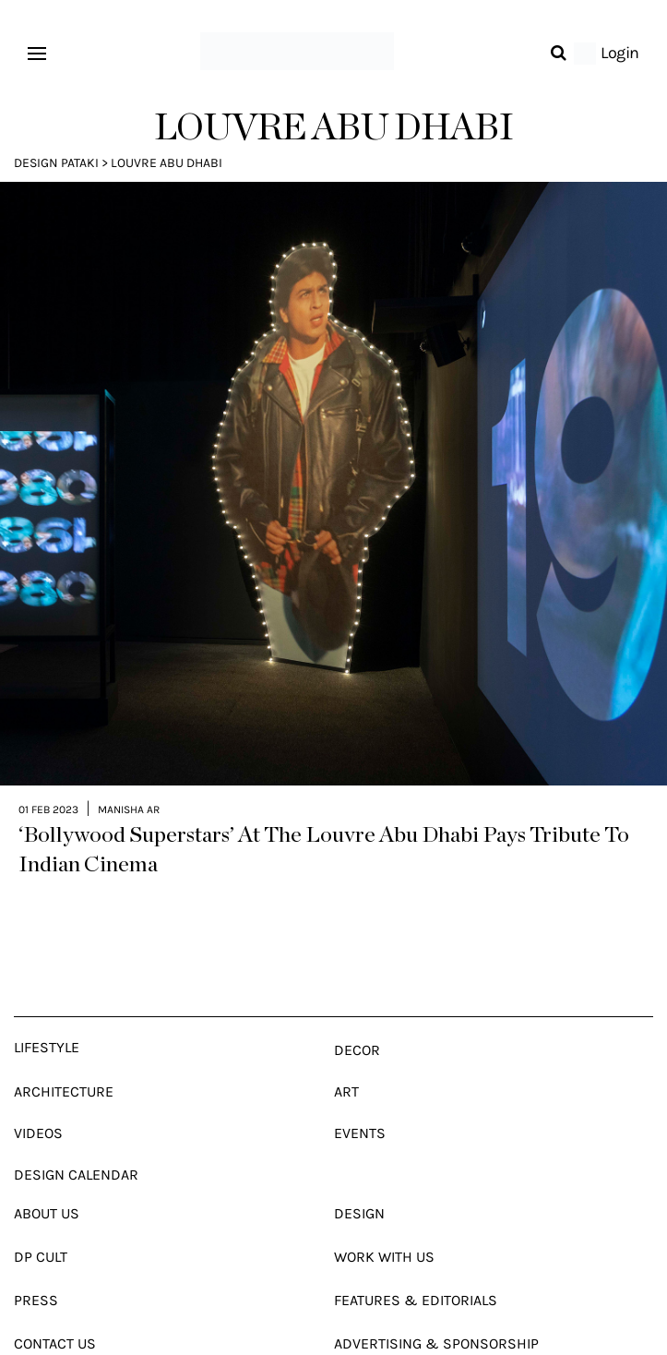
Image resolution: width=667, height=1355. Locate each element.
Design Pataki (56, 163)
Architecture (63, 1052)
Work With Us (384, 1217)
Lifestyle (46, 1007)
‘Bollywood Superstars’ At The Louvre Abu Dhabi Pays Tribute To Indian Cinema (323, 810)
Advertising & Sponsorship (436, 1304)
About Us (46, 1173)
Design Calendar (76, 1135)
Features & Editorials (415, 1260)
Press (36, 1260)
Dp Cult (40, 1217)
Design (359, 1173)
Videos (38, 1093)
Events (360, 1093)
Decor (357, 1010)
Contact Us (55, 1304)
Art (346, 1052)
